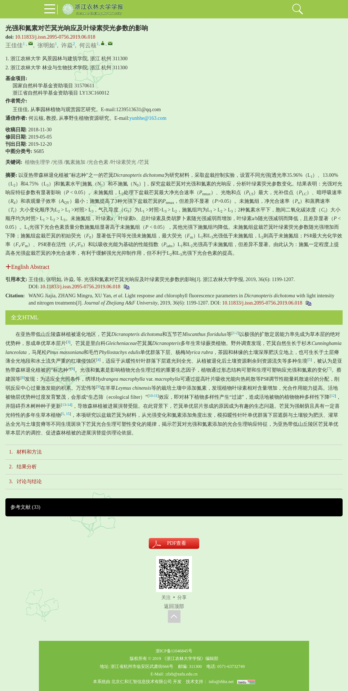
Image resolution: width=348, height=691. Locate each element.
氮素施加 (75, 162)
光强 (58, 162)
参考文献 (25, 507)
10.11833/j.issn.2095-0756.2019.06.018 (55, 37)
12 (333, 396)
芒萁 (144, 162)
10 (151, 396)
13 (64, 405)
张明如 (46, 45)
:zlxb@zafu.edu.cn (181, 674)
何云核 (88, 45)
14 (69, 405)
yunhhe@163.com (147, 118)
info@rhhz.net (221, 681)
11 (155, 396)
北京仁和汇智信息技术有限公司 (141, 681)
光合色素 (98, 162)
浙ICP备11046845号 (174, 650)
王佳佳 (14, 45)
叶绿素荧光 (123, 162)
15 (68, 414)
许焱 (67, 45)
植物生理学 (37, 162)
